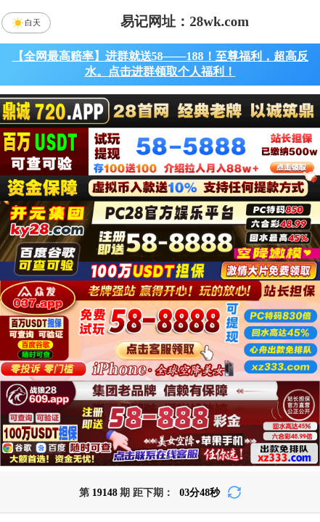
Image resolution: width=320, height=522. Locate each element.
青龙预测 (160, 394)
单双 (276, 470)
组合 (43, 470)
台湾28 (199, 355)
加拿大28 (43, 355)
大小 (199, 470)
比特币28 (276, 355)
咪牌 (258, 291)
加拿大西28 (121, 355)
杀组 (121, 470)
